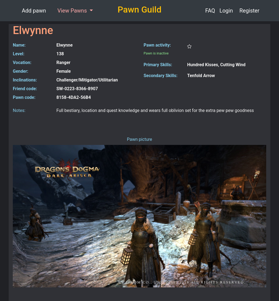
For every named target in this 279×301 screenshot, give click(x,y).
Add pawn (34, 10)
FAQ (210, 10)
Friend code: (25, 88)
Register (249, 10)
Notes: (19, 110)
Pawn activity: (157, 45)
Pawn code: (24, 97)
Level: (19, 53)
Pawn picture (139, 139)
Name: (19, 45)
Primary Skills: (158, 64)
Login (226, 10)
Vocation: (22, 62)
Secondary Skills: (160, 75)
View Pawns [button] (72, 10)
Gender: (20, 71)
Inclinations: (25, 80)
